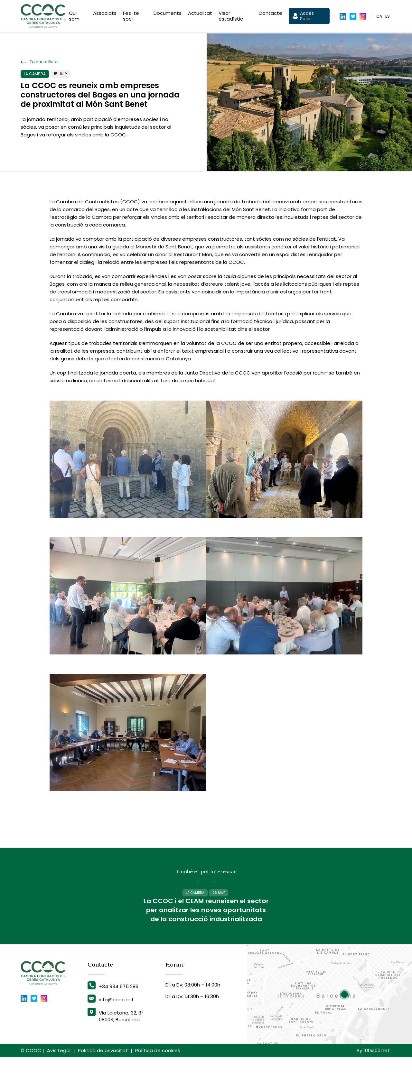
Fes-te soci (131, 17)
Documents (168, 14)
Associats (105, 14)
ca (379, 17)
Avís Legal (58, 1077)
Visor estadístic (231, 17)
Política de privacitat (103, 1077)
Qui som (74, 17)
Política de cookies (157, 1077)
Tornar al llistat (40, 62)
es (387, 17)
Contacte (270, 14)
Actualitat (200, 14)
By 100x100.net (373, 1077)
